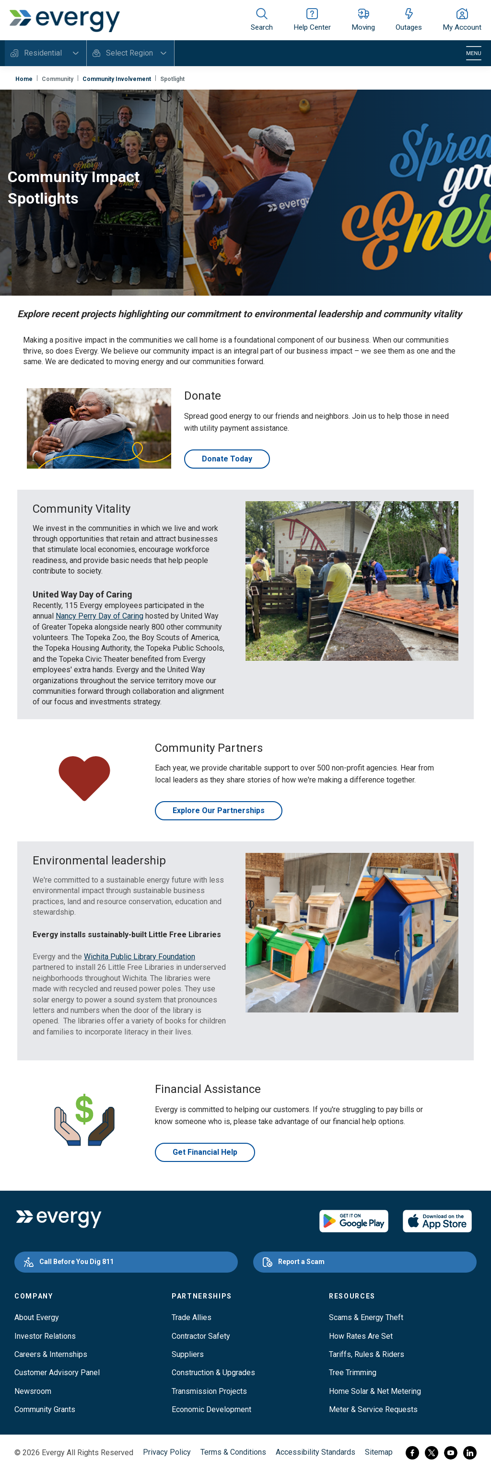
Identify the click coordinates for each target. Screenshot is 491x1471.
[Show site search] (262, 20)
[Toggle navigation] (473, 53)
